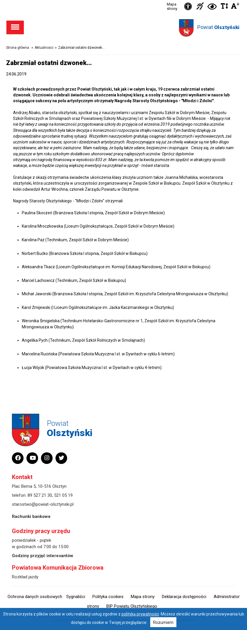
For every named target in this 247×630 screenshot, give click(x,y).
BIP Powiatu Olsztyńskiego (131, 606)
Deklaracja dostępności (184, 596)
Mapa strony (172, 6)
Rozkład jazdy (25, 576)
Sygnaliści (75, 596)
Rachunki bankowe (31, 516)
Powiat (218, 27)
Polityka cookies (108, 596)
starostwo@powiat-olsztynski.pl (43, 504)
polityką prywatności (140, 614)
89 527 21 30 (40, 495)
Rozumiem (163, 622)
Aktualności (44, 48)
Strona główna (17, 48)
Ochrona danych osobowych (35, 596)
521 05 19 (63, 495)
